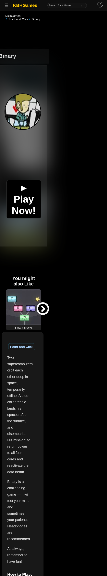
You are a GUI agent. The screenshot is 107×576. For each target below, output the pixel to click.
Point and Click (21, 343)
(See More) (47, 514)
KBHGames (25, 5)
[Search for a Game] (67, 5)
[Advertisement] (53, 32)
